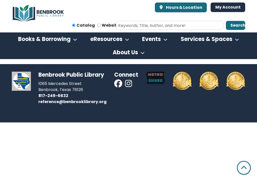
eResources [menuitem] (106, 39)
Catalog (86, 25)
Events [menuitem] (151, 39)
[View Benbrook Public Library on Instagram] (128, 85)
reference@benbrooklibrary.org (72, 102)
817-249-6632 (53, 96)
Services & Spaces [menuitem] (206, 39)
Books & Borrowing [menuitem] (44, 39)
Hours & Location (183, 7)
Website (110, 25)
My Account (228, 7)
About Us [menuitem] (125, 52)
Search (237, 25)
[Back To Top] (244, 168)
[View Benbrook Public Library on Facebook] (118, 85)
